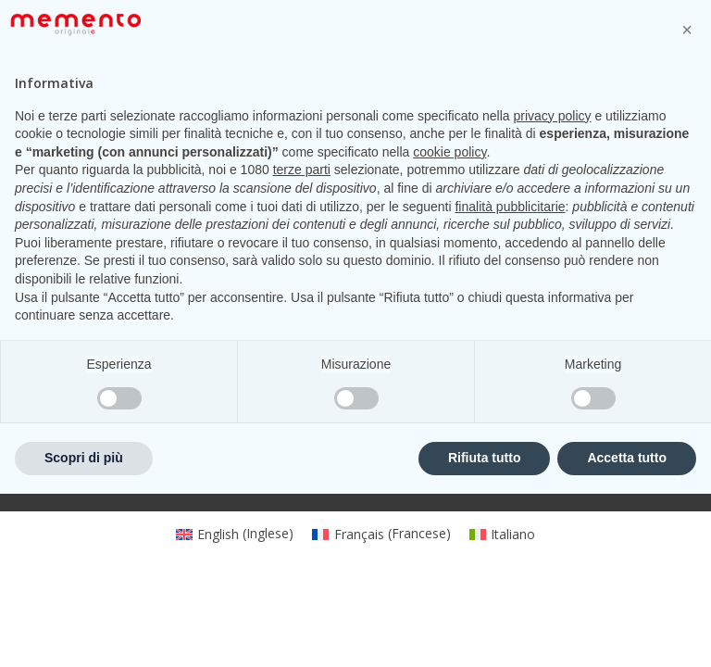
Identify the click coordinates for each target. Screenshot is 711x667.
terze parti (302, 342)
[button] (687, 203)
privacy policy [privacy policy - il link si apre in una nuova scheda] (553, 289)
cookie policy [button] (449, 325)
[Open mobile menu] (43, 63)
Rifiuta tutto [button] (484, 630)
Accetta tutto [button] (627, 630)
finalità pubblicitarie (510, 379)
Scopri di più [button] (83, 630)
